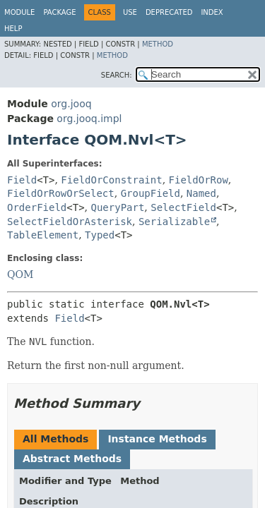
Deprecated (169, 12)
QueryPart (118, 207)
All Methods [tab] (55, 439)
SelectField (183, 207)
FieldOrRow (198, 180)
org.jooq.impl (89, 118)
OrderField (36, 207)
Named (201, 193)
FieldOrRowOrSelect (60, 193)
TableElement (42, 235)
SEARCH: (116, 75)
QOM (20, 274)
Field (22, 180)
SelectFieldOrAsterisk (69, 221)
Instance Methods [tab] (156, 439)
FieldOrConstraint (111, 180)
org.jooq (71, 103)
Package (59, 12)
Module (19, 12)
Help (13, 28)
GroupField (150, 193)
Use (130, 12)
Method (157, 44)
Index (212, 12)
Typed (99, 235)
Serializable (174, 221)
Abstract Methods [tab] (72, 458)
